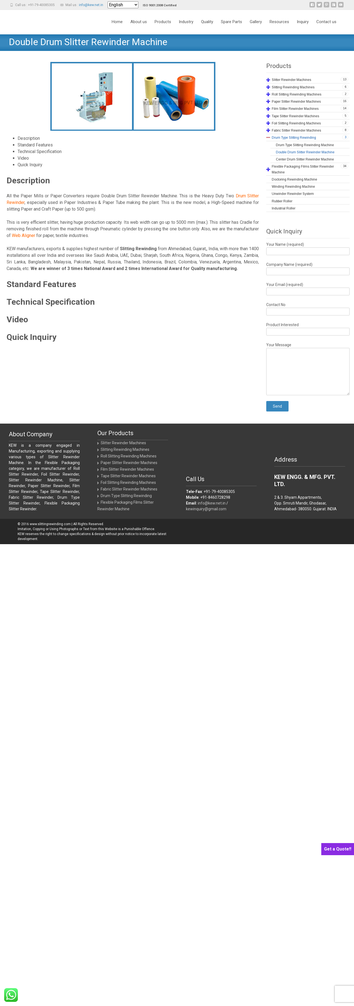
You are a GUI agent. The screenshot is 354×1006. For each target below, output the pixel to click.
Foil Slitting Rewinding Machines (128, 482)
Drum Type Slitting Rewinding (126, 496)
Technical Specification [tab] (40, 151)
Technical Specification (51, 302)
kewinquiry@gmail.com (206, 509)
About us (138, 21)
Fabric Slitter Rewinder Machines (129, 489)
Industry (186, 21)
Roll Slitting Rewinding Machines (129, 456)
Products (163, 21)
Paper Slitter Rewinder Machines (129, 462)
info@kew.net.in (91, 5)
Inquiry (303, 21)
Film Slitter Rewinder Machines (127, 469)
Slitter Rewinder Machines (123, 443)
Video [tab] (23, 158)
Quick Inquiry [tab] (30, 164)
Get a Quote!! (337, 849)
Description (28, 180)
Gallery (256, 21)
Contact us (326, 21)
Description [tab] (29, 138)
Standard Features (41, 284)
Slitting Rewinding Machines (125, 449)
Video (17, 319)
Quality (207, 21)
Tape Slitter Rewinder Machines (128, 476)
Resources (279, 21)
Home (117, 21)
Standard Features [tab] (35, 145)
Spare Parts (231, 21)
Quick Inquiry (31, 337)
